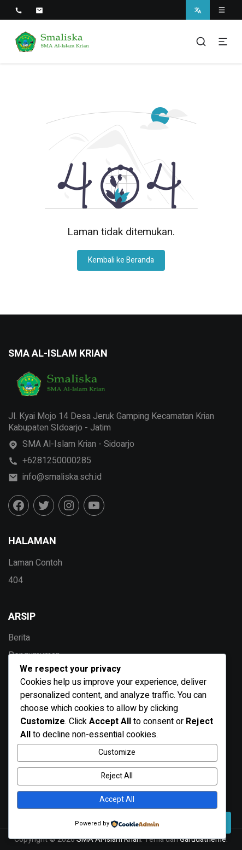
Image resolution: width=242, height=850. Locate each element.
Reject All (117, 776)
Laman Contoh (35, 562)
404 (15, 580)
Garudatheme (203, 839)
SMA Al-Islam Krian (108, 839)
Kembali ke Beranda (121, 260)
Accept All (116, 799)
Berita (19, 637)
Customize (116, 752)
